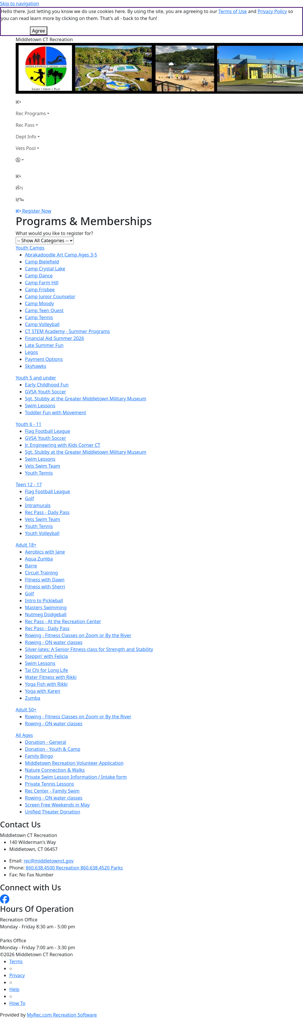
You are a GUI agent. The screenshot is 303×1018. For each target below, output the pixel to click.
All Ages (24, 735)
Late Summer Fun (44, 345)
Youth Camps (30, 248)
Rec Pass (25, 125)
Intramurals (37, 505)
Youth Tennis (39, 473)
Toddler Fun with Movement (55, 412)
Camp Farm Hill (41, 282)
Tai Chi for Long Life (46, 670)
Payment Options (44, 359)
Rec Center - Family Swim (52, 791)
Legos (31, 352)
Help (14, 989)
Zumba (32, 698)
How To (17, 1003)
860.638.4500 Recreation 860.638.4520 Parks (74, 868)
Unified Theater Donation (52, 812)
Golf (29, 498)
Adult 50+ (26, 709)
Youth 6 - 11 (29, 424)
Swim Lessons (40, 405)
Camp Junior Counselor (50, 296)
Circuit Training (41, 572)
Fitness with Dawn (44, 579)
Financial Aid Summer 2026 (54, 338)
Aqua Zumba (39, 559)
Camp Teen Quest (44, 310)
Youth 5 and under (36, 378)
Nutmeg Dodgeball (45, 614)
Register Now (36, 211)
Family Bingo (39, 756)
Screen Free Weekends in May (57, 805)
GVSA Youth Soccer (45, 391)
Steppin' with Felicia (46, 656)
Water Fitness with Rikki (51, 677)
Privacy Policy (272, 11)
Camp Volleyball (42, 324)
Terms (16, 961)
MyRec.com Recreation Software (62, 1015)
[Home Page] (32, 102)
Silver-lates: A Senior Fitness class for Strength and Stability (89, 649)
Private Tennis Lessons (49, 784)
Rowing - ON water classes (53, 642)
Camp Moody (39, 303)
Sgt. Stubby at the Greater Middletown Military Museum (85, 398)
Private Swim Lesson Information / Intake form (76, 777)
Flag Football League (47, 431)
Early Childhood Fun (46, 384)
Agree (38, 31)
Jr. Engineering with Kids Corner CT (62, 445)
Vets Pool (26, 148)
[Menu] (20, 199)
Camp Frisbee (40, 289)
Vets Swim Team (42, 466)
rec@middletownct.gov (49, 861)
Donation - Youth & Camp (52, 749)
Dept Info (26, 136)
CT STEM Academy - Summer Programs (67, 331)
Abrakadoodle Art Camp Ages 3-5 (61, 255)
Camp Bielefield (42, 261)
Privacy (17, 975)
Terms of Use (232, 11)
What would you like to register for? (54, 233)
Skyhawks (35, 366)
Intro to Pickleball (44, 600)
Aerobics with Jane (45, 552)
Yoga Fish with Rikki (46, 684)
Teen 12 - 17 (29, 484)
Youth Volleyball (42, 533)
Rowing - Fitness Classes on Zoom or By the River (78, 635)
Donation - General (45, 742)
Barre (31, 566)
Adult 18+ (26, 545)
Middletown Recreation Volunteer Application (74, 763)
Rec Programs (31, 113)
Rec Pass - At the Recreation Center (63, 621)
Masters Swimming (46, 607)
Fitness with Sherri (45, 586)
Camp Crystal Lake (45, 268)
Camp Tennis (39, 317)
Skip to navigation (19, 3)
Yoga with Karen (42, 691)
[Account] (32, 160)
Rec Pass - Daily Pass (47, 512)
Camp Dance (39, 275)
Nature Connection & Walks (55, 770)
